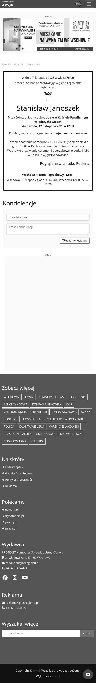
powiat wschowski (52, 397)
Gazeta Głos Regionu (19, 473)
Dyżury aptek (14, 467)
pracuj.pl (11, 522)
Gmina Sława (45, 434)
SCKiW (85, 412)
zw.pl (36, 671)
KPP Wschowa (70, 434)
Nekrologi (33, 64)
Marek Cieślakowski (64, 426)
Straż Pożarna (15, 441)
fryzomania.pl (14, 516)
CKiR (69, 404)
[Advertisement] (48, 313)
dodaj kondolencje (75, 240)
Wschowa (11, 397)
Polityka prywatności (19, 480)
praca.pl (10, 528)
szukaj (87, 633)
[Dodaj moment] (88, 674)
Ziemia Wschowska (12, 64)
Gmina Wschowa (64, 412)
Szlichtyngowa (15, 404)
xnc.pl (56, 676)
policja (9, 426)
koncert (10, 419)
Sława (28, 397)
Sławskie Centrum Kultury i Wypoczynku (52, 419)
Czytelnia (78, 397)
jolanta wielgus (31, 426)
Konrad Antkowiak (46, 404)
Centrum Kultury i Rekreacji (25, 412)
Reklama (11, 486)
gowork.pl (12, 510)
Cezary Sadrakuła (17, 434)
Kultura (37, 441)
